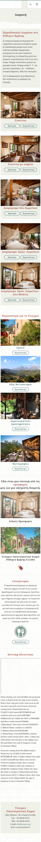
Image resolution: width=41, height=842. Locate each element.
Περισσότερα (29, 126)
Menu (18, 4)
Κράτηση (12, 126)
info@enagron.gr (24, 824)
